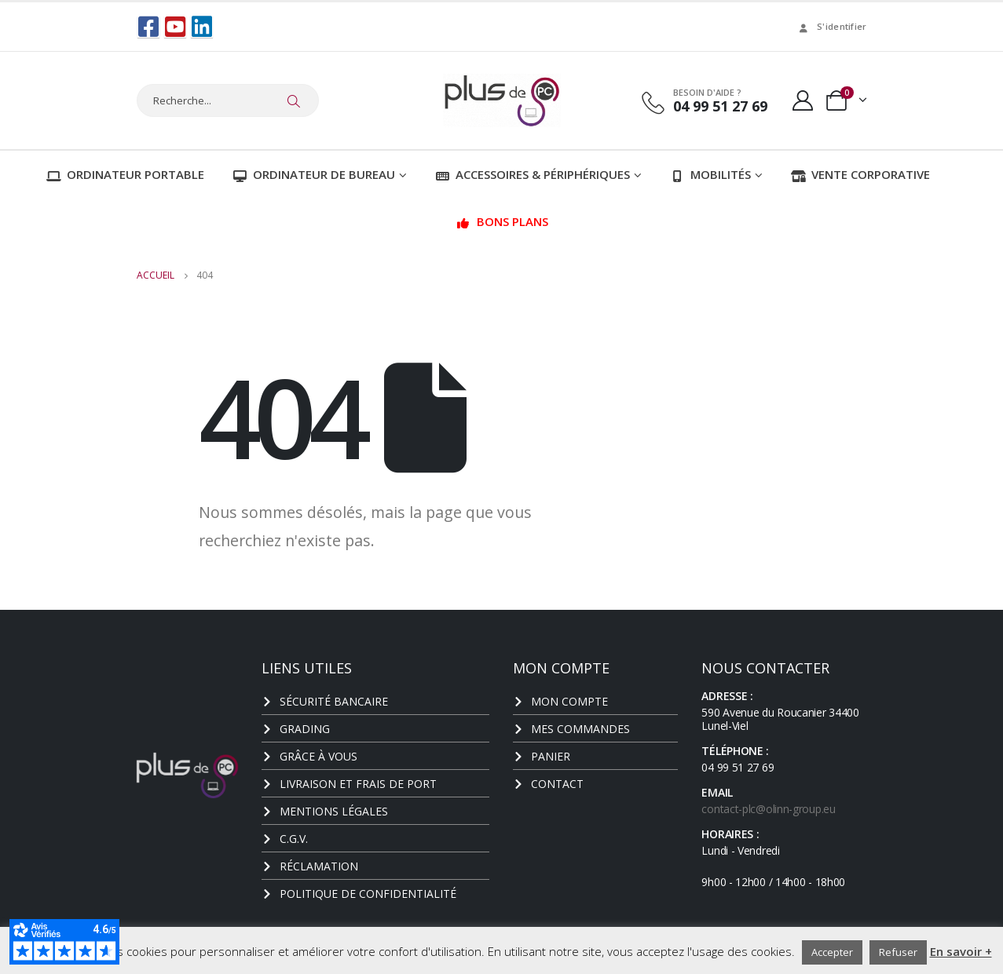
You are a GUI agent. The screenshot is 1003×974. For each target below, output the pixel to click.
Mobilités (710, 173)
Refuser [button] (898, 952)
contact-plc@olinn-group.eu (768, 808)
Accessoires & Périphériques (532, 173)
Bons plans (502, 220)
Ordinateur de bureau (313, 173)
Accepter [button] (832, 952)
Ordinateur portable (125, 173)
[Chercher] (294, 100)
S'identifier (831, 26)
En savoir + (961, 951)
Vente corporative (860, 173)
